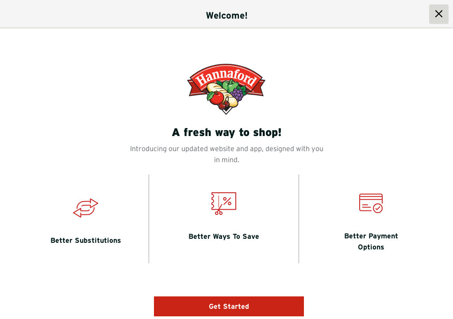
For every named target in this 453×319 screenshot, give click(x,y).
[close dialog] (439, 14)
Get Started (229, 306)
